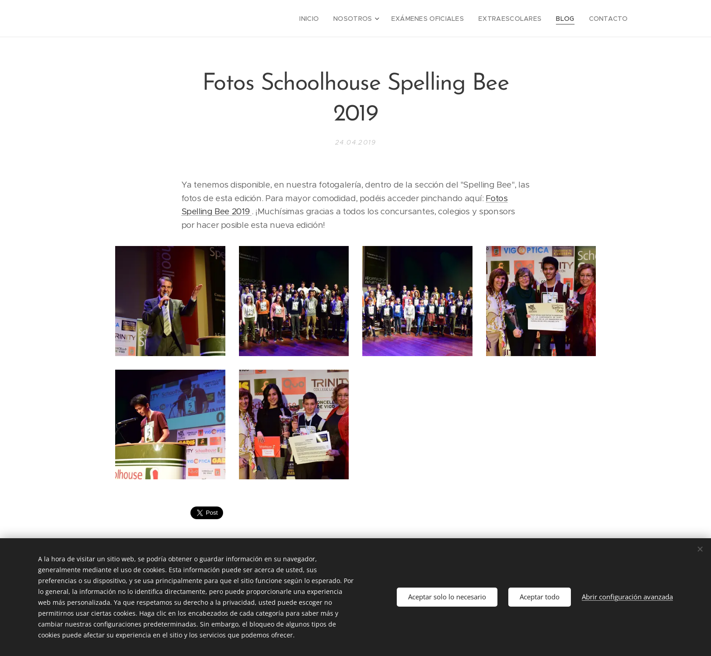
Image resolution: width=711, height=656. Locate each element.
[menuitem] (331, 18)
